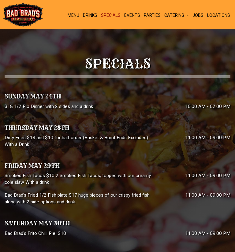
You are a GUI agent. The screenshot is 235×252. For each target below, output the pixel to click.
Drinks (90, 15)
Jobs (197, 15)
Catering (176, 15)
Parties (152, 15)
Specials (111, 15)
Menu (73, 15)
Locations (218, 15)
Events (132, 15)
